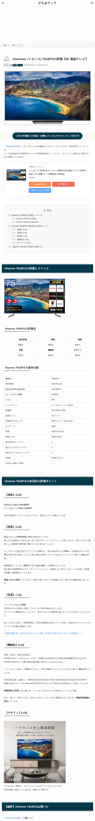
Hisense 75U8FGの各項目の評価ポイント (30, 226)
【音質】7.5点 (21, 236)
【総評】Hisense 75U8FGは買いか (27, 247)
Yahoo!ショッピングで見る (40, 190)
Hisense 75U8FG (13, 146)
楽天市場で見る (63, 184)
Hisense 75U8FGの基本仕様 (27, 222)
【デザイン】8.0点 (23, 243)
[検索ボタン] (92, 3)
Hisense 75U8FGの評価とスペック (27, 215)
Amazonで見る (40, 184)
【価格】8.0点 (21, 229)
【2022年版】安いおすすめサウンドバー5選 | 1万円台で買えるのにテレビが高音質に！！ (43, 633)
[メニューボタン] (3, 3)
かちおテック (47, 2)
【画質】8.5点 (21, 233)
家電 (14, 65)
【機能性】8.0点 (22, 239)
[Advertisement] (47, 24)
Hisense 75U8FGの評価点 (26, 219)
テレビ (20, 65)
